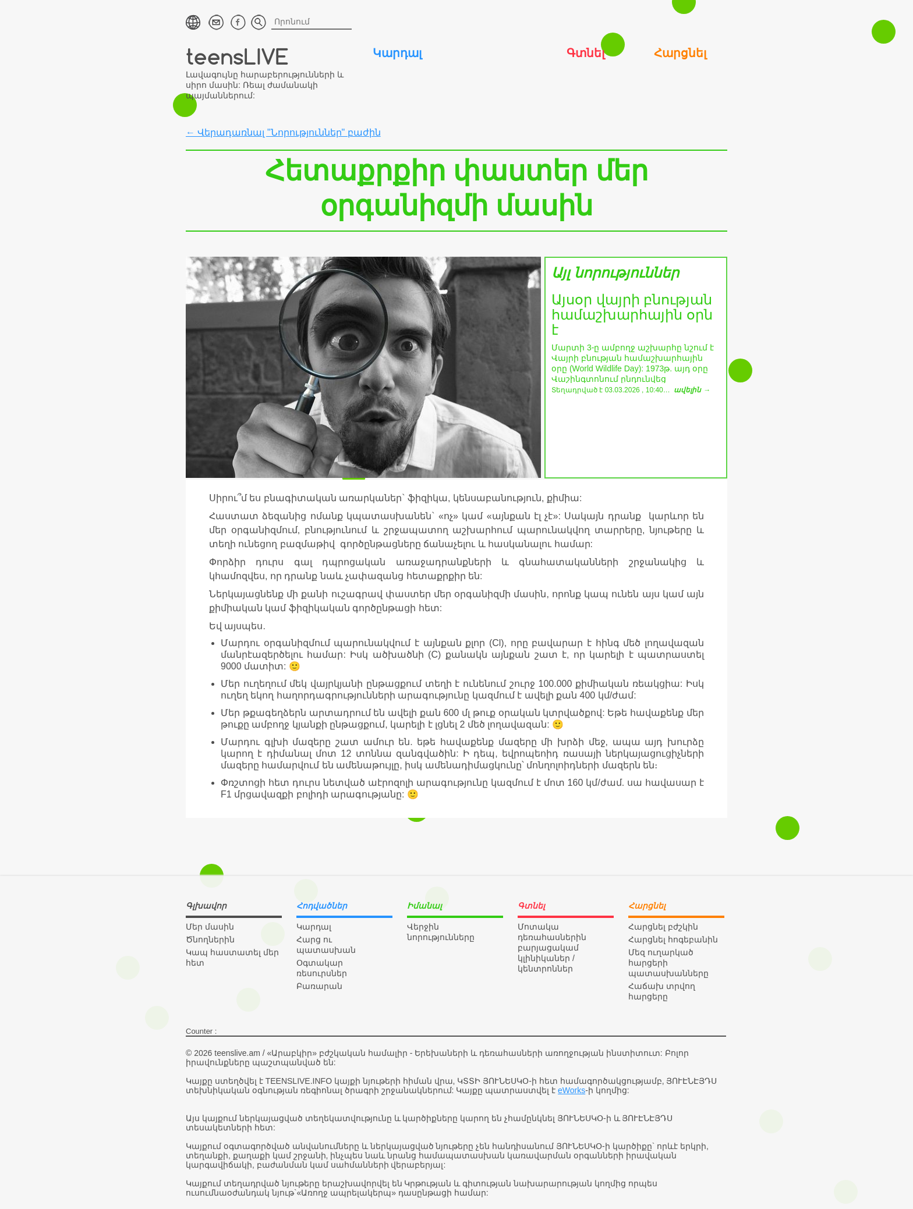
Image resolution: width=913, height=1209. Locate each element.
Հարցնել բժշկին (663, 926)
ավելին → (692, 390)
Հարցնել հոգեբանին (673, 939)
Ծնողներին (210, 939)
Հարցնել (680, 53)
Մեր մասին (210, 926)
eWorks (571, 1090)
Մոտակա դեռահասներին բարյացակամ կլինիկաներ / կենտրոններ (552, 947)
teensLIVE (237, 56)
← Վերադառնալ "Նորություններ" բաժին (283, 132)
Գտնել (585, 53)
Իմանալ (491, 53)
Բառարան (319, 986)
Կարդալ (397, 53)
